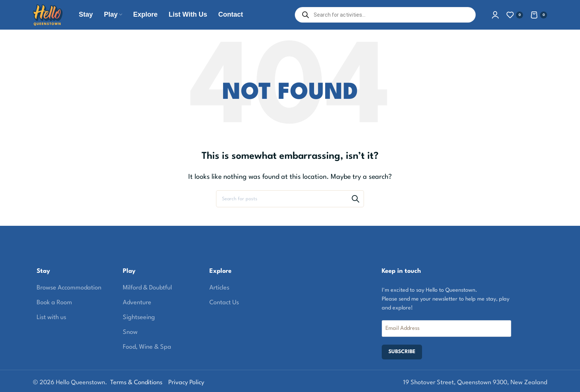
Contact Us (224, 302)
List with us (51, 317)
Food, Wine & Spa (147, 347)
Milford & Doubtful (147, 288)
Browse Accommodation (69, 288)
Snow (130, 332)
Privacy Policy (186, 382)
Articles (219, 288)
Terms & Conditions (136, 382)
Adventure (137, 302)
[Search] (290, 198)
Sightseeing (139, 317)
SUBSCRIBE (401, 351)
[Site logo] (48, 14)
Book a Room (54, 302)
